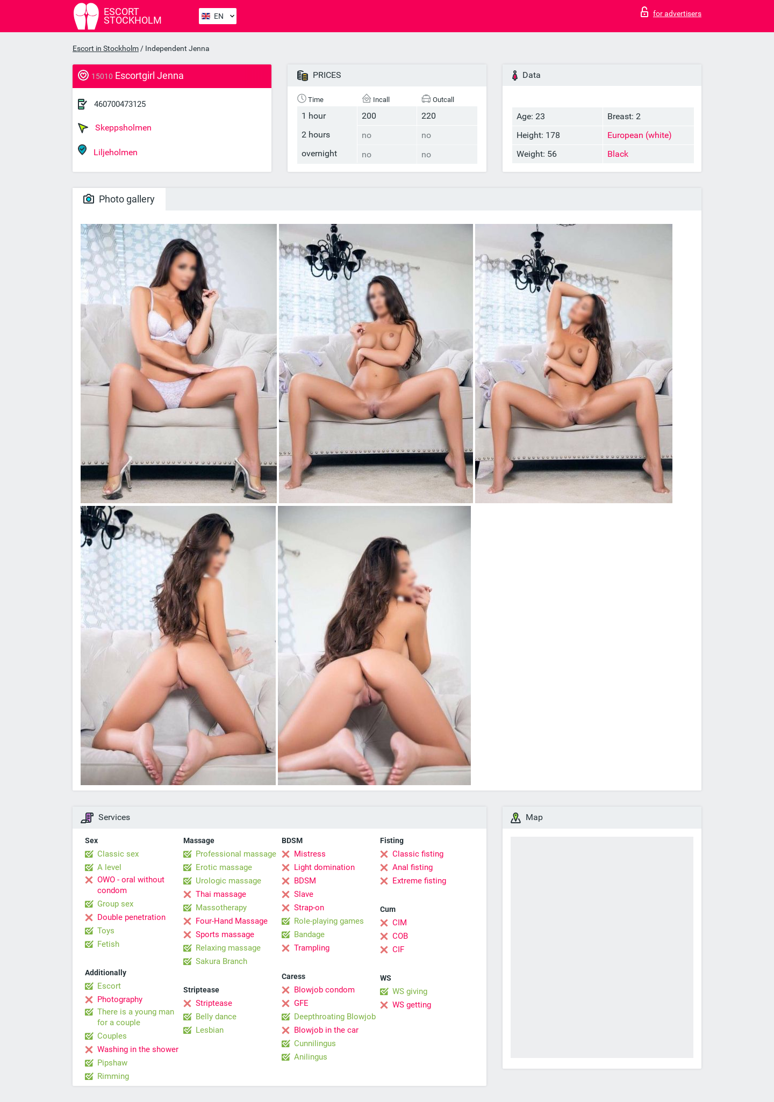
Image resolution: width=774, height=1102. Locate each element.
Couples (112, 1036)
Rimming (113, 1076)
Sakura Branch (221, 961)
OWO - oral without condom (130, 885)
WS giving (409, 991)
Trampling (311, 948)
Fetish (108, 944)
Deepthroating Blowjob (335, 1016)
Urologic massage (228, 881)
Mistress (310, 854)
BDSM (305, 881)
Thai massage (221, 894)
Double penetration (131, 917)
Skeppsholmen (115, 127)
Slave (303, 894)
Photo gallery (119, 199)
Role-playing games (329, 921)
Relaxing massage (228, 948)
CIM (399, 922)
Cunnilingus (315, 1043)
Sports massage (225, 934)
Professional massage (236, 854)
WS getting (411, 1005)
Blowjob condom (324, 990)
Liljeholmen (108, 150)
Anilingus (310, 1057)
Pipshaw (112, 1063)
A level (109, 867)
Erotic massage (224, 867)
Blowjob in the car (326, 1030)
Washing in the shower (137, 1049)
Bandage (309, 934)
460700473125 (120, 104)
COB (400, 936)
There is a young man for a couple (135, 1017)
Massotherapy (221, 907)
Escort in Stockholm (106, 48)
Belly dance (216, 1016)
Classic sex (118, 854)
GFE (301, 1003)
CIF (398, 949)
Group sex (115, 904)
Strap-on (309, 907)
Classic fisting (417, 854)
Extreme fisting (419, 881)
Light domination (324, 867)
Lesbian (210, 1030)
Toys (105, 931)
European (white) (639, 135)
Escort (109, 986)
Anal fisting (412, 867)
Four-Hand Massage (232, 921)
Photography (119, 999)
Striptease (214, 1003)
